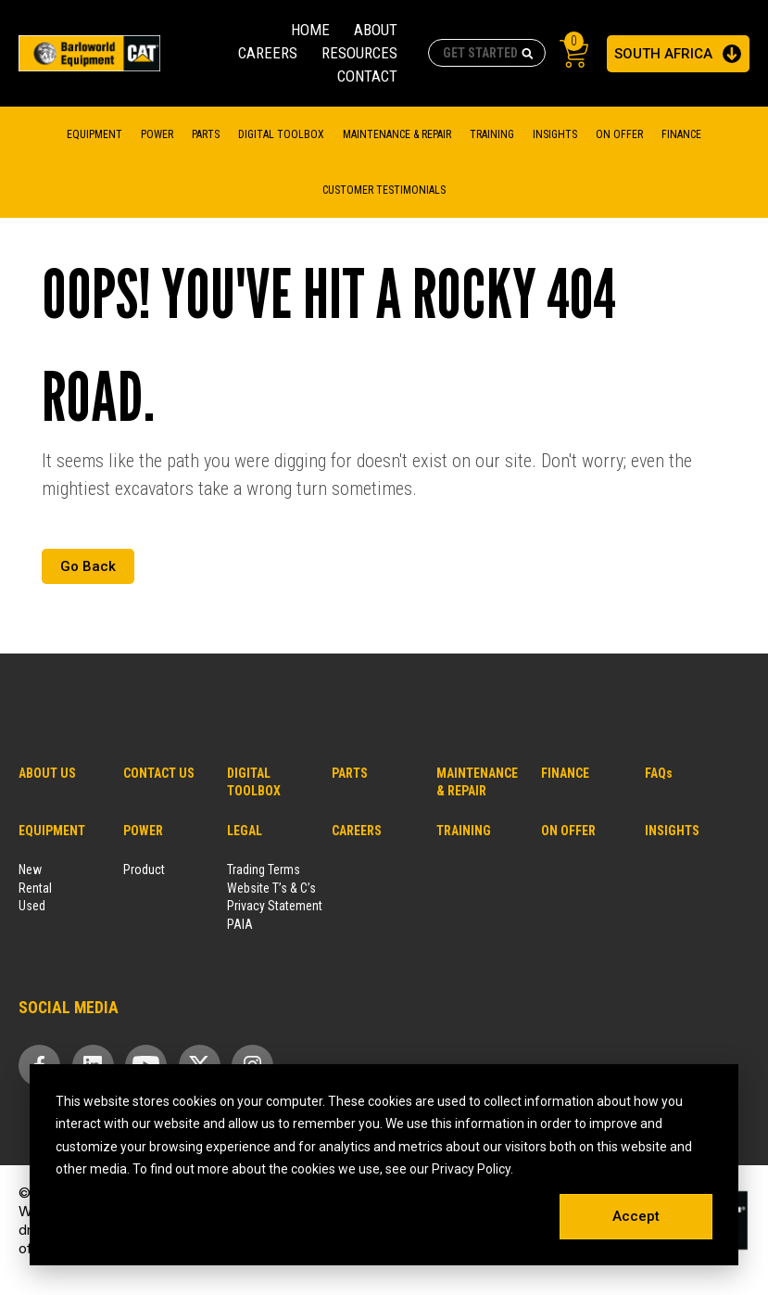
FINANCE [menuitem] (681, 134)
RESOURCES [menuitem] (359, 53)
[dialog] (384, 1165)
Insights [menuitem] (555, 134)
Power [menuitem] (157, 134)
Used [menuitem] (32, 905)
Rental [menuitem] (35, 888)
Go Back (88, 566)
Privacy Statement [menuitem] (274, 905)
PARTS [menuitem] (350, 773)
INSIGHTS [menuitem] (672, 830)
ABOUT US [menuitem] (47, 773)
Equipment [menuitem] (94, 134)
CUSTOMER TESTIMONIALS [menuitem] (384, 190)
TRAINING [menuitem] (492, 134)
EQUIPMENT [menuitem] (52, 830)
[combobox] (487, 53)
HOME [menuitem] (310, 29)
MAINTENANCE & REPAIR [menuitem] (397, 134)
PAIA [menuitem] (240, 924)
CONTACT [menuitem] (367, 76)
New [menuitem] (30, 869)
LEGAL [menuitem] (244, 830)
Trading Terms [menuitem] (263, 869)
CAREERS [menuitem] (267, 53)
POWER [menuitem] (143, 830)
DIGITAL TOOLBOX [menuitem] (281, 134)
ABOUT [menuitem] (375, 29)
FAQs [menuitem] (659, 773)
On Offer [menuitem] (619, 134)
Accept (636, 1216)
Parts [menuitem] (206, 134)
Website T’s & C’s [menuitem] (271, 888)
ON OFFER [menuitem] (568, 830)
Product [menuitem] (144, 869)
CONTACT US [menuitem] (159, 773)
